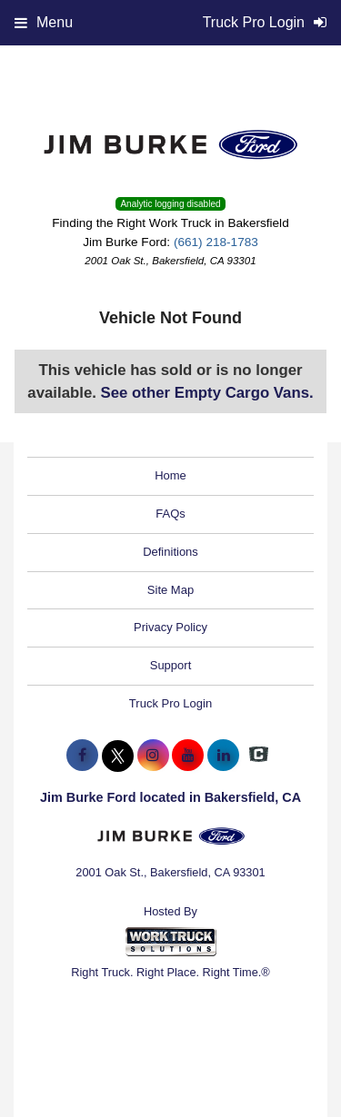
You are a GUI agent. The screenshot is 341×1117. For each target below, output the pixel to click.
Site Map (170, 590)
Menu (44, 22)
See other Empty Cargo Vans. (207, 392)
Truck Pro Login (170, 703)
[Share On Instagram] (153, 755)
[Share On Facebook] (82, 755)
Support (171, 665)
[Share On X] (118, 755)
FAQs (170, 513)
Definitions (170, 551)
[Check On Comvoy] (259, 755)
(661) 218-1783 (216, 242)
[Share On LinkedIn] (223, 755)
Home (170, 475)
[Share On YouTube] (188, 755)
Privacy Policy (170, 627)
